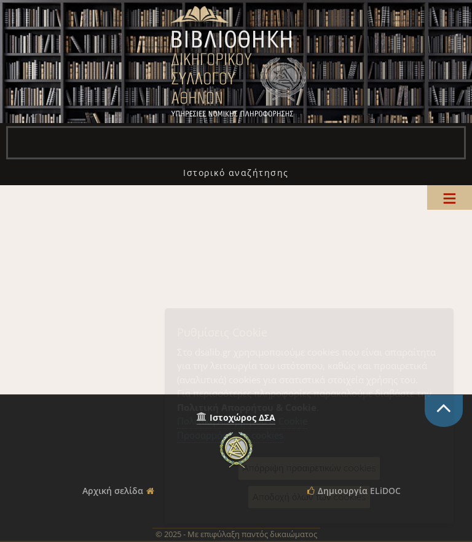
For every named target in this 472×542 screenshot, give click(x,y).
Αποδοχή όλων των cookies (309, 497)
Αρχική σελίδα (112, 490)
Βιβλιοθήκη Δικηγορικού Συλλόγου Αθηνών (236, 61)
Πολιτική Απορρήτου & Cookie (242, 421)
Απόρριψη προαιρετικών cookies (309, 468)
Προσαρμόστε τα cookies (230, 435)
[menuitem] (236, 172)
